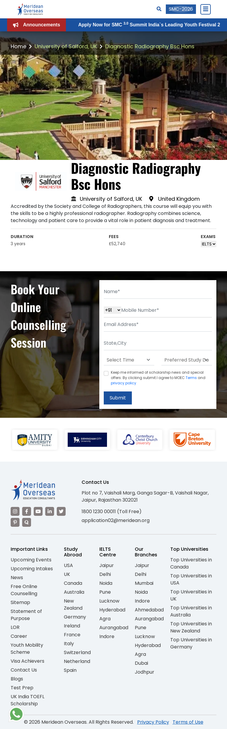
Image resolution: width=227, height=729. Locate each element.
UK (67, 574)
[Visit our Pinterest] (15, 522)
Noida (105, 583)
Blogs (17, 678)
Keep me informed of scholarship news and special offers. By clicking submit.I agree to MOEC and (158, 378)
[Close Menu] (205, 9)
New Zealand (73, 604)
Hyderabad (112, 609)
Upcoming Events (31, 559)
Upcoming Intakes (32, 568)
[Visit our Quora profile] (26, 522)
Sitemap (20, 602)
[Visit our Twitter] (61, 511)
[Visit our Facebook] (26, 511)
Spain (70, 670)
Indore (106, 636)
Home (18, 46)
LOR (15, 627)
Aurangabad (113, 627)
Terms (191, 377)
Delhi (105, 574)
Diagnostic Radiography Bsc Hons (149, 46)
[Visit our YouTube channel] (38, 511)
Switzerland (77, 652)
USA (68, 565)
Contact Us (24, 670)
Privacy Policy (153, 722)
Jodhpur (144, 672)
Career (19, 636)
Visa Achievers (27, 661)
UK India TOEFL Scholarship (27, 700)
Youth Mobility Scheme (27, 649)
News (17, 577)
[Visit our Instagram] (15, 511)
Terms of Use (188, 722)
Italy (69, 643)
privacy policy (123, 383)
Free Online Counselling (24, 590)
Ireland (72, 625)
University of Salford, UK (66, 46)
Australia (74, 592)
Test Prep (22, 687)
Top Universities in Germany (191, 643)
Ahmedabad (149, 609)
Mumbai (144, 583)
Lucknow (109, 601)
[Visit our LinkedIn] (49, 511)
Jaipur (106, 565)
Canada (73, 583)
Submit (118, 397)
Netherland (77, 661)
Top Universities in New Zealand (191, 627)
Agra (105, 618)
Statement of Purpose (26, 615)
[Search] (159, 9)
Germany (75, 617)
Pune (105, 592)
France (72, 634)
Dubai (141, 663)
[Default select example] (129, 360)
